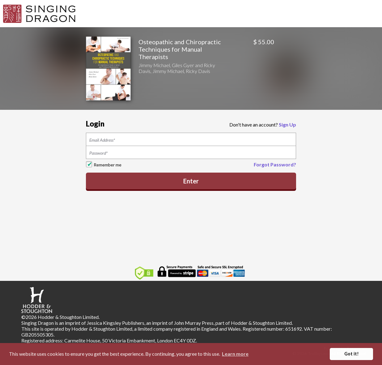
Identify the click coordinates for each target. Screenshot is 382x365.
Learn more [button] (235, 354)
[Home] (39, 13)
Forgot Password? (275, 164)
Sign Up (287, 124)
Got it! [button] (351, 353)
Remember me (107, 164)
